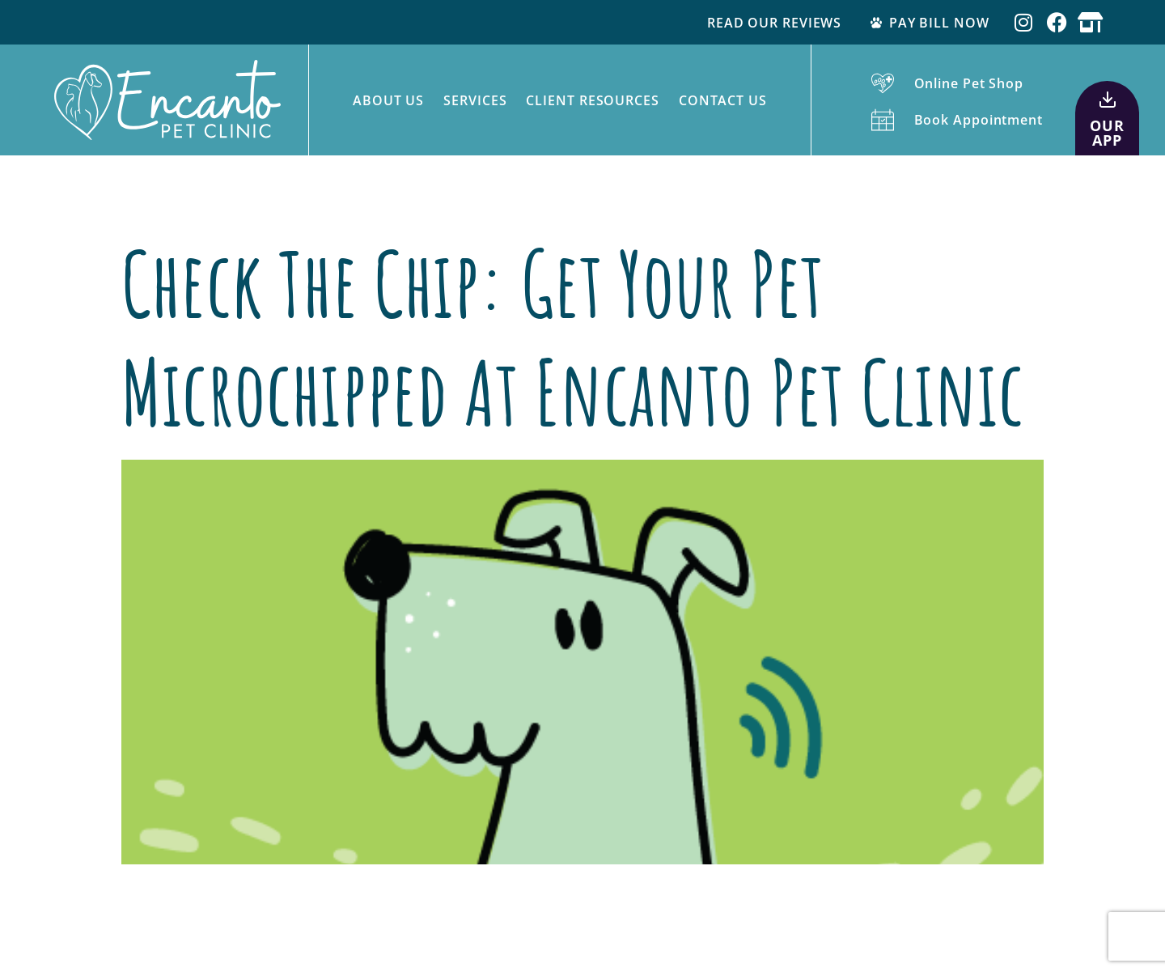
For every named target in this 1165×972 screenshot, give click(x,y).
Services (474, 100)
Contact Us (723, 100)
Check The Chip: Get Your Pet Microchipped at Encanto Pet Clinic (572, 337)
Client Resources (592, 100)
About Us (388, 100)
